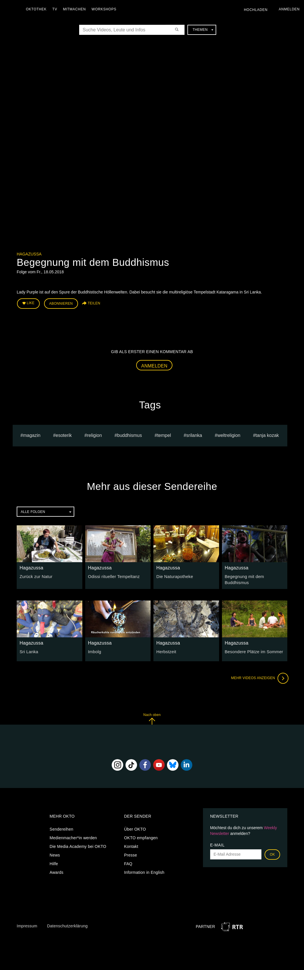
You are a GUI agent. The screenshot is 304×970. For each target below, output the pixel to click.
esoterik (64, 434)
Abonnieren (61, 303)
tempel (164, 434)
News (55, 853)
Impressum (27, 924)
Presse (130, 853)
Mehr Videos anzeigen (258, 676)
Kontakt (131, 844)
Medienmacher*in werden (73, 836)
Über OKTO (135, 827)
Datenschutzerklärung (67, 924)
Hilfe (54, 862)
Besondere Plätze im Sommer (252, 650)
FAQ (128, 862)
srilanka (194, 434)
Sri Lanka (28, 650)
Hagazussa (29, 254)
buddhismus (129, 434)
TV (56, 9)
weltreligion (228, 434)
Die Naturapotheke (173, 575)
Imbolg (94, 650)
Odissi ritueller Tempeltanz (112, 575)
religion (94, 434)
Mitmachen (75, 9)
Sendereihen (61, 827)
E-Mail (217, 843)
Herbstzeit (165, 650)
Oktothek (37, 9)
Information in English (144, 870)
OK (272, 853)
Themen (203, 30)
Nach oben (152, 717)
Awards (56, 870)
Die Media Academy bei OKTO (78, 844)
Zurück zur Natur (35, 575)
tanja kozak (267, 434)
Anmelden (154, 364)
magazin (31, 434)
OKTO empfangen (141, 836)
